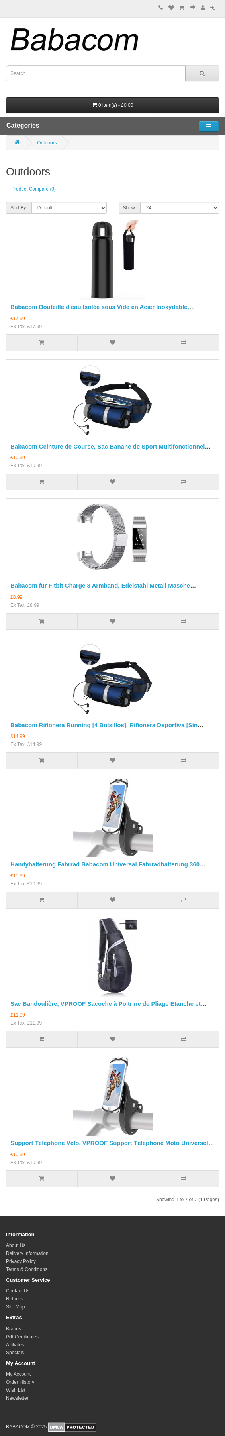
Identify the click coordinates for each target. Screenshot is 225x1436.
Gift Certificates (22, 1337)
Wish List (15, 1390)
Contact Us (17, 1291)
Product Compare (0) (33, 189)
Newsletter (17, 1398)
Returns (14, 1299)
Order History (20, 1382)
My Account (18, 1374)
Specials (15, 1352)
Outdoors (47, 143)
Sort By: (18, 207)
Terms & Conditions (26, 1269)
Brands (13, 1329)
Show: (129, 207)
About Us (15, 1245)
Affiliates (15, 1344)
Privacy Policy (21, 1261)
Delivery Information (27, 1253)
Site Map (15, 1307)
